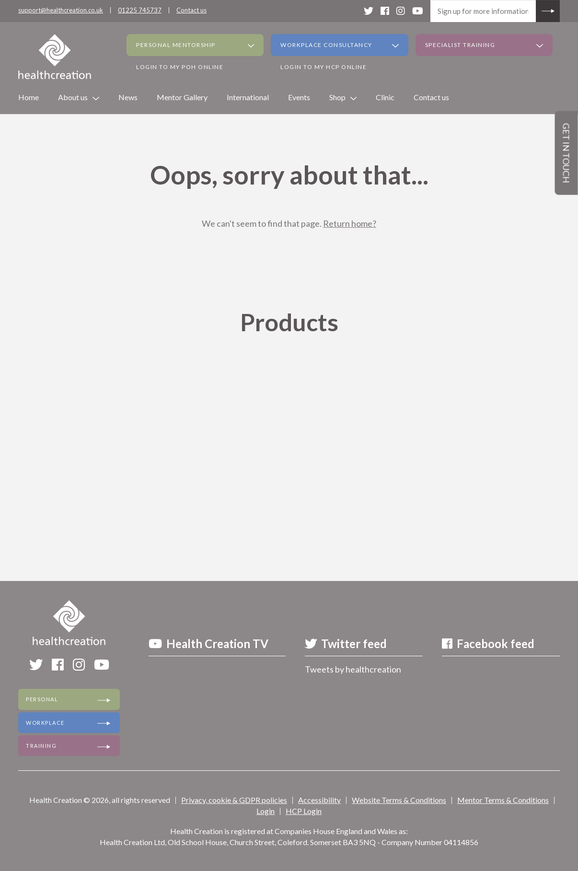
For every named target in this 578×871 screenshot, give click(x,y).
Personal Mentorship (176, 44)
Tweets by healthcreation (353, 669)
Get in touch (566, 153)
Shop (337, 97)
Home (28, 97)
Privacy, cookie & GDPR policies (234, 799)
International (248, 97)
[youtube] (417, 10)
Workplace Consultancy (326, 44)
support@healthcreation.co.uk (60, 10)
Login (265, 810)
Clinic (385, 97)
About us (73, 97)
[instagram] (400, 10)
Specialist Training (460, 44)
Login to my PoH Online (179, 66)
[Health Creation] (54, 56)
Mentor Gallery (182, 97)
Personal (42, 699)
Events (299, 97)
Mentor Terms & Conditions (503, 799)
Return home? (349, 223)
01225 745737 (140, 10)
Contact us (191, 10)
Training (41, 745)
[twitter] (368, 10)
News (128, 97)
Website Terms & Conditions (399, 799)
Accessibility (319, 799)
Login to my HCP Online (323, 66)
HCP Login (304, 810)
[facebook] (385, 10)
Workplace (45, 722)
